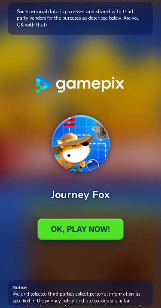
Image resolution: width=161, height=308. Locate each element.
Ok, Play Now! (80, 229)
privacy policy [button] (59, 301)
